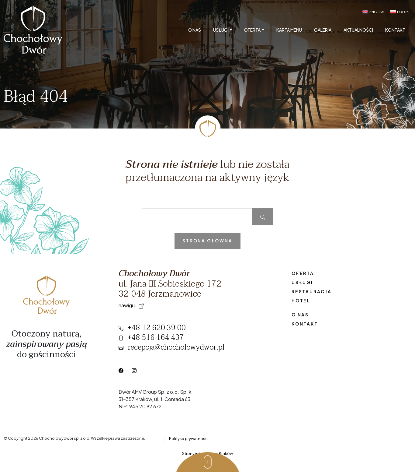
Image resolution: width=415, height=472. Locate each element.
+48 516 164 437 (151, 337)
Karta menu (289, 30)
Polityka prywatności (189, 438)
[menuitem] (373, 11)
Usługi (221, 30)
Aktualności (358, 30)
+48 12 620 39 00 (152, 328)
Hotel (301, 300)
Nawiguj (131, 305)
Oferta (252, 30)
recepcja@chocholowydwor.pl (171, 347)
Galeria (322, 30)
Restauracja (312, 291)
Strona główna (207, 240)
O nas (194, 30)
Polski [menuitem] (403, 12)
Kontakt (395, 30)
